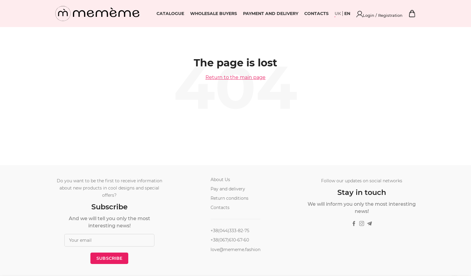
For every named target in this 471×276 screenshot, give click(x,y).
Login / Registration (400, 13)
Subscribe (109, 258)
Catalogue (210, 13)
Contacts (357, 13)
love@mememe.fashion (235, 249)
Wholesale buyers (253, 13)
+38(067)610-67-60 (230, 240)
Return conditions (229, 198)
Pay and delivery (228, 189)
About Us (220, 179)
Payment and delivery (311, 13)
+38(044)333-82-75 (230, 230)
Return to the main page (235, 77)
